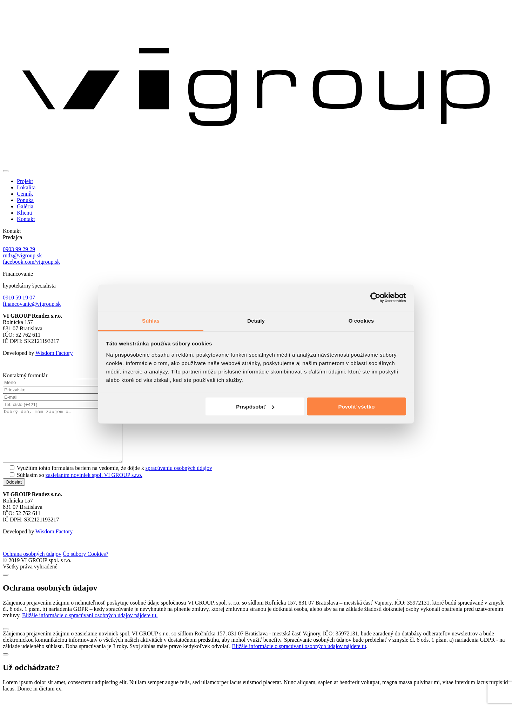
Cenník (25, 194)
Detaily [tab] (256, 320)
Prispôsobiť (255, 407)
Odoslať (14, 492)
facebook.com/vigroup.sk (31, 262)
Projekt (25, 181)
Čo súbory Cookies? (85, 564)
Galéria (25, 206)
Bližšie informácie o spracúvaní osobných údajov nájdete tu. (90, 626)
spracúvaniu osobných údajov (179, 478)
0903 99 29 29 (19, 249)
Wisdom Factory (54, 353)
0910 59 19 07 (19, 298)
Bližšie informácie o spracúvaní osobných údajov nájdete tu (299, 657)
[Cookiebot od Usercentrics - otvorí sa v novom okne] (375, 297)
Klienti (24, 213)
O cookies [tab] (361, 320)
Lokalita (26, 187)
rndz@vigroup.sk (22, 255)
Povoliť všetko (356, 407)
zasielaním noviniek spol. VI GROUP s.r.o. (94, 485)
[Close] (5, 585)
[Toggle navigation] (5, 171)
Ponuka (25, 200)
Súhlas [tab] (151, 320)
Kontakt (26, 219)
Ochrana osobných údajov (32, 564)
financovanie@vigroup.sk (32, 304)
